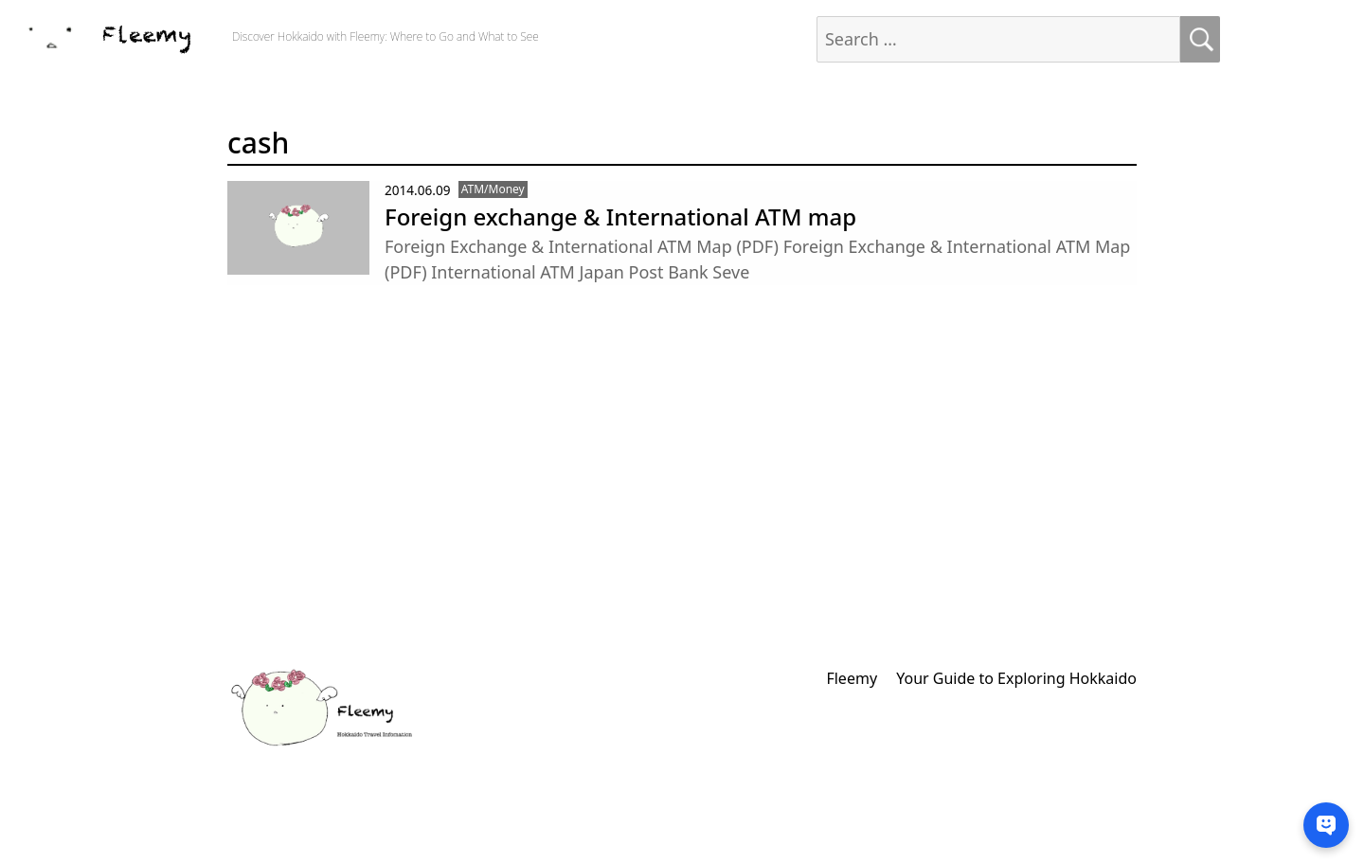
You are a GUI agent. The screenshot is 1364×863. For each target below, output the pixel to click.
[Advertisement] (573, 494)
